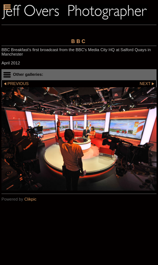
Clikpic (30, 199)
